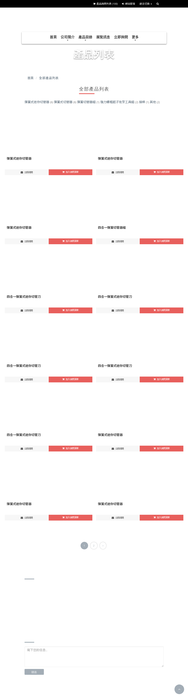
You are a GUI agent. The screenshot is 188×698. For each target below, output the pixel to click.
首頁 (53, 37)
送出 (34, 672)
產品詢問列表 (105, 3)
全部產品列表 (49, 78)
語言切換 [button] (146, 3)
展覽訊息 (103, 37)
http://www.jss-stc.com (46, 617)
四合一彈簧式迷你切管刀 (24, 297)
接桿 (144, 102)
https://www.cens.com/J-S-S (49, 623)
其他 (155, 102)
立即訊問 (27, 172)
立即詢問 (121, 37)
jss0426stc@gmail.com (46, 611)
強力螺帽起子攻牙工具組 (119, 102)
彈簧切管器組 (88, 102)
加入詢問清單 (70, 172)
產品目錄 (85, 38)
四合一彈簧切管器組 (112, 227)
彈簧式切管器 (65, 102)
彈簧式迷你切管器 (39, 102)
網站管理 (128, 3)
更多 (135, 38)
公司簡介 (68, 38)
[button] (179, 689)
